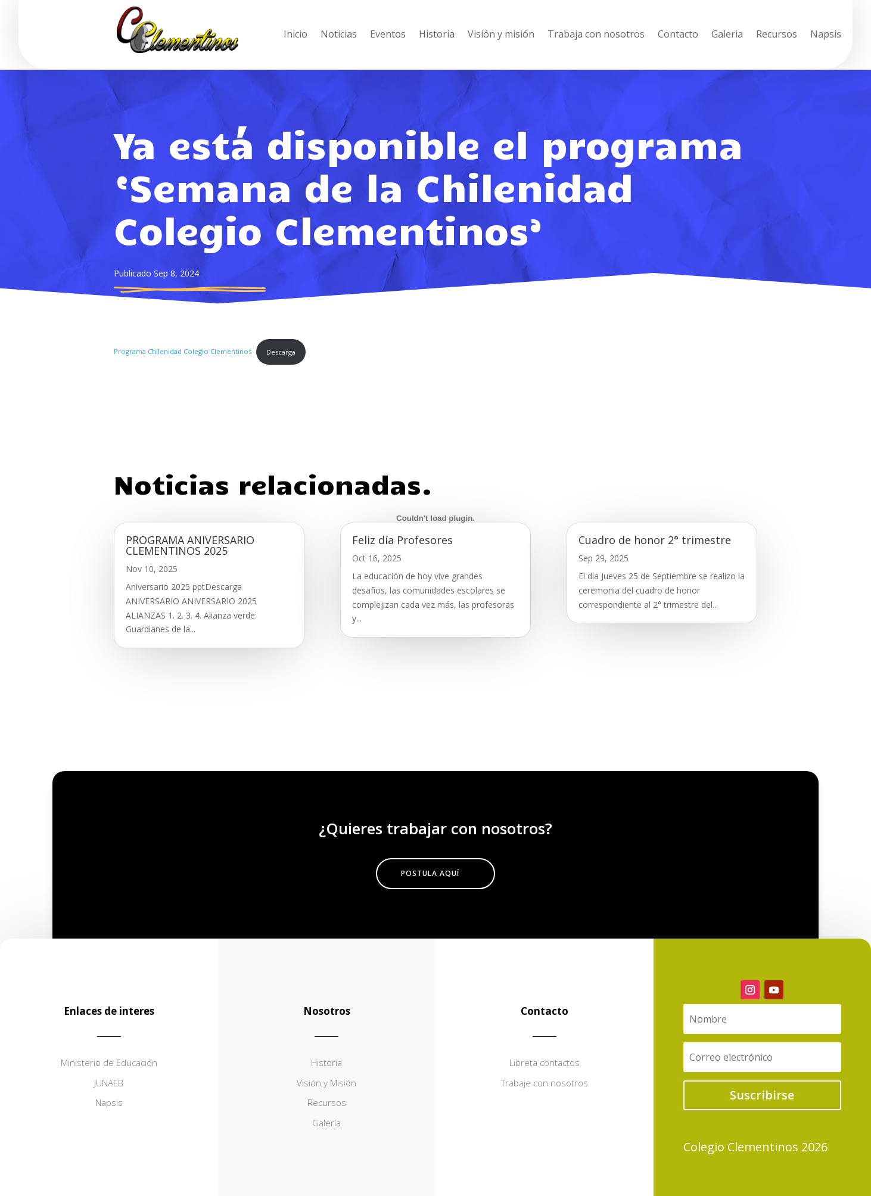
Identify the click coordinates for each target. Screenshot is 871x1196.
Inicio (295, 35)
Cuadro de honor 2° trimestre (654, 540)
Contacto (678, 35)
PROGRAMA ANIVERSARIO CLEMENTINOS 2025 (190, 545)
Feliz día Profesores (402, 540)
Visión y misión (501, 35)
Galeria (727, 35)
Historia (437, 35)
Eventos (388, 35)
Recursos (776, 35)
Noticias (339, 35)
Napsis (825, 35)
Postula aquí (430, 873)
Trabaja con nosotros (596, 35)
